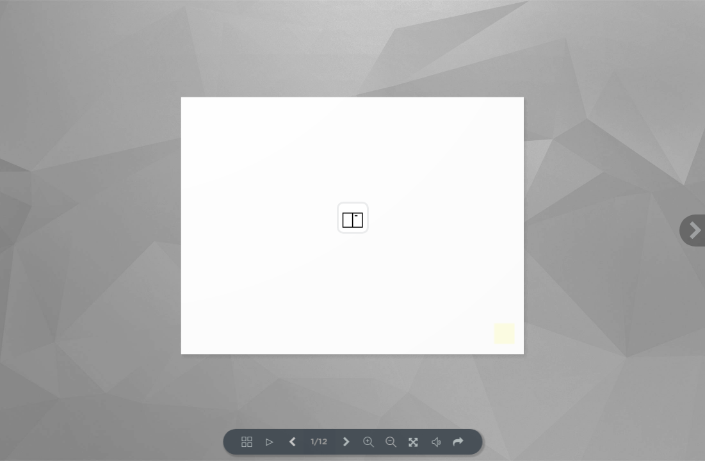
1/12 (319, 442)
